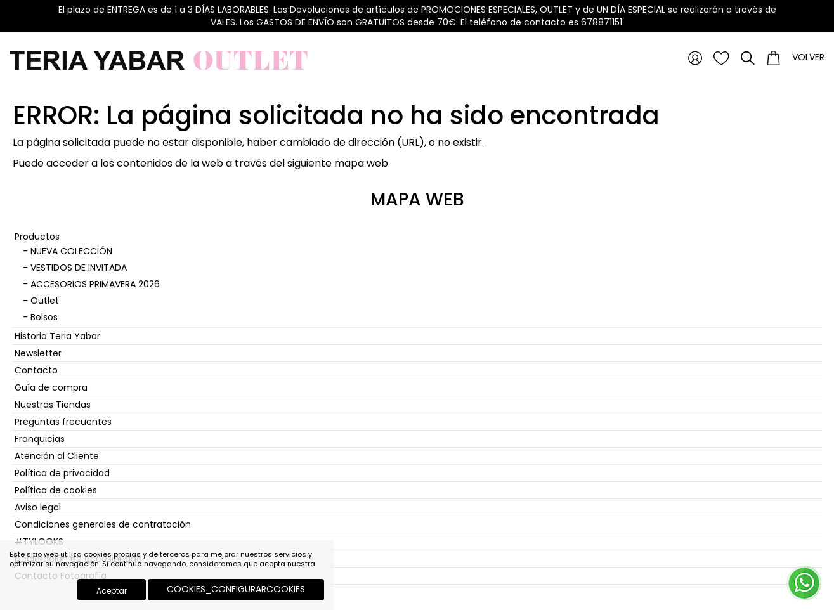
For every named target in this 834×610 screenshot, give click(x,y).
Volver (808, 57)
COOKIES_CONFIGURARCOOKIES (236, 589)
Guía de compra (51, 387)
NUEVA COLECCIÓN (71, 251)
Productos (37, 236)
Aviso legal (38, 507)
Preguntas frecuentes (63, 421)
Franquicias (40, 438)
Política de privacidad (62, 473)
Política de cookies (56, 490)
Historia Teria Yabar (57, 336)
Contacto (36, 370)
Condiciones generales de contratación (103, 524)
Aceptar (111, 590)
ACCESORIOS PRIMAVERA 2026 (95, 284)
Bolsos (44, 317)
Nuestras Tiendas (53, 404)
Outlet (44, 300)
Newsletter (38, 353)
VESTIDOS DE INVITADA (78, 267)
